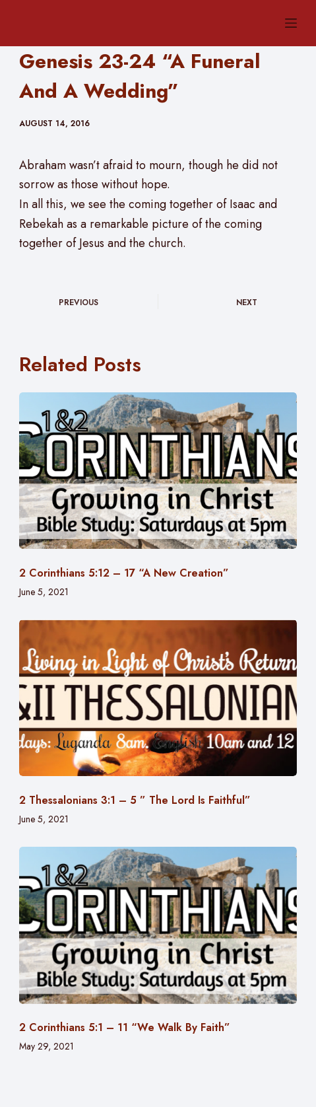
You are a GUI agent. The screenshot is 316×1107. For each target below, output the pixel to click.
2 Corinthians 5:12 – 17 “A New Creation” (124, 573)
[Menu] (291, 23)
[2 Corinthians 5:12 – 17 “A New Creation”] (158, 470)
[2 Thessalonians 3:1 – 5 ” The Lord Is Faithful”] (158, 698)
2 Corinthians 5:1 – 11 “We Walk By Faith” (124, 1027)
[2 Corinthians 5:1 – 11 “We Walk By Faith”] (158, 925)
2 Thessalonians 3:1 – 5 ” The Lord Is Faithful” (135, 800)
